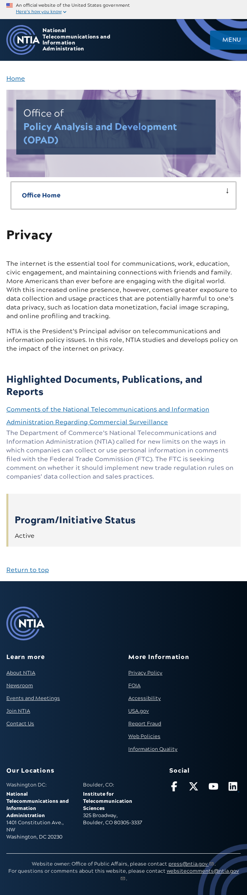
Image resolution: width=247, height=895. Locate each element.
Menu (231, 40)
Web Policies (144, 736)
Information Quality (153, 749)
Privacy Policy (145, 673)
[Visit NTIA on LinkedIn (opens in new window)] (234, 787)
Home (15, 78)
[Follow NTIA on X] (195, 787)
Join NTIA (18, 711)
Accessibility (144, 698)
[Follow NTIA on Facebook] (175, 787)
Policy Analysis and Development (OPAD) (100, 127)
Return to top (27, 570)
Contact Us (20, 723)
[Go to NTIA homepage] (23, 40)
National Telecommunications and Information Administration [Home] (76, 40)
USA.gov (138, 711)
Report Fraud (144, 723)
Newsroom (19, 685)
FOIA (134, 685)
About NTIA (20, 673)
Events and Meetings (33, 698)
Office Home (41, 195)
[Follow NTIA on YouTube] (214, 787)
